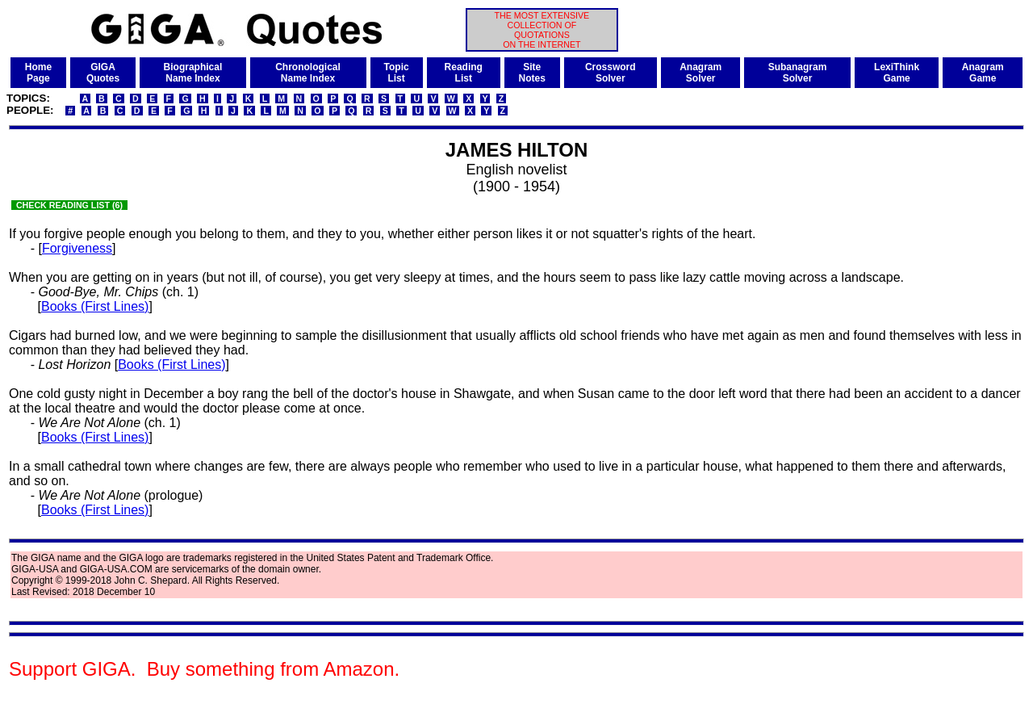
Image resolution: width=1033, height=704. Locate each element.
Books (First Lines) (94, 306)
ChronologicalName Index (308, 72)
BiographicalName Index (193, 72)
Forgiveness (77, 248)
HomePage (38, 72)
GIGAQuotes (102, 72)
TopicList (396, 72)
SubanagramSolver (797, 72)
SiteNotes (532, 72)
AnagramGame (983, 72)
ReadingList (464, 72)
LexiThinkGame (896, 72)
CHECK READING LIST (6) (69, 205)
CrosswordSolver (610, 72)
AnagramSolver (700, 72)
